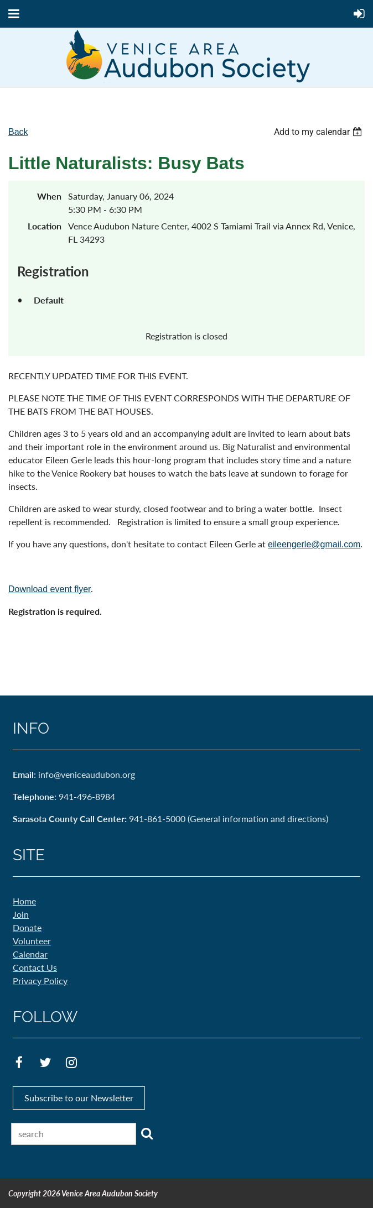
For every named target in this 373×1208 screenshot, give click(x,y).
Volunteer (32, 940)
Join (21, 914)
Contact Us (35, 967)
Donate (27, 927)
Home (24, 901)
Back (18, 132)
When (49, 196)
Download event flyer (49, 589)
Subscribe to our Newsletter (78, 1097)
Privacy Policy (40, 980)
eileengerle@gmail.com (314, 544)
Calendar (30, 954)
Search (147, 1133)
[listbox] (319, 132)
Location (44, 226)
